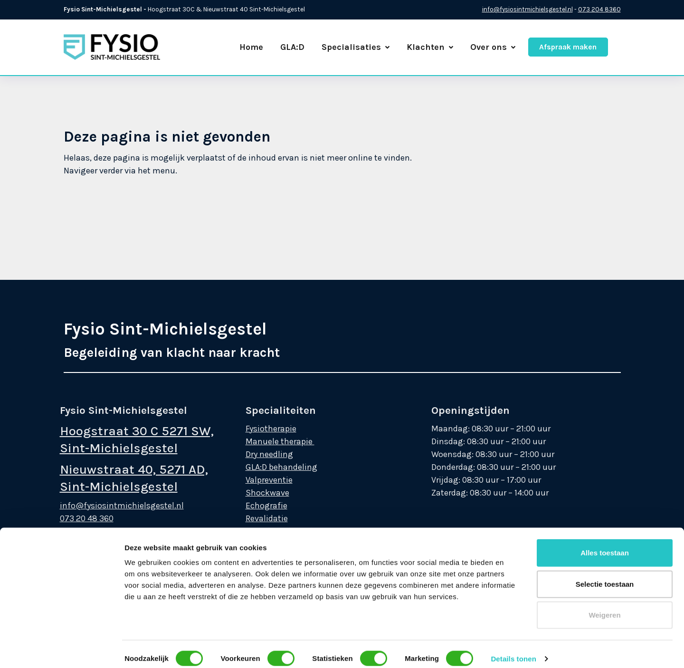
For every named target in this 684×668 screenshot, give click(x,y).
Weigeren (604, 488)
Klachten (430, 47)
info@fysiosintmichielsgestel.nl (527, 9)
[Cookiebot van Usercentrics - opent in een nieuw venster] (61, 649)
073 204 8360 (599, 9)
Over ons (492, 47)
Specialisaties (356, 47)
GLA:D (292, 47)
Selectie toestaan (605, 457)
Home (251, 47)
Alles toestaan (604, 426)
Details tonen (513, 532)
